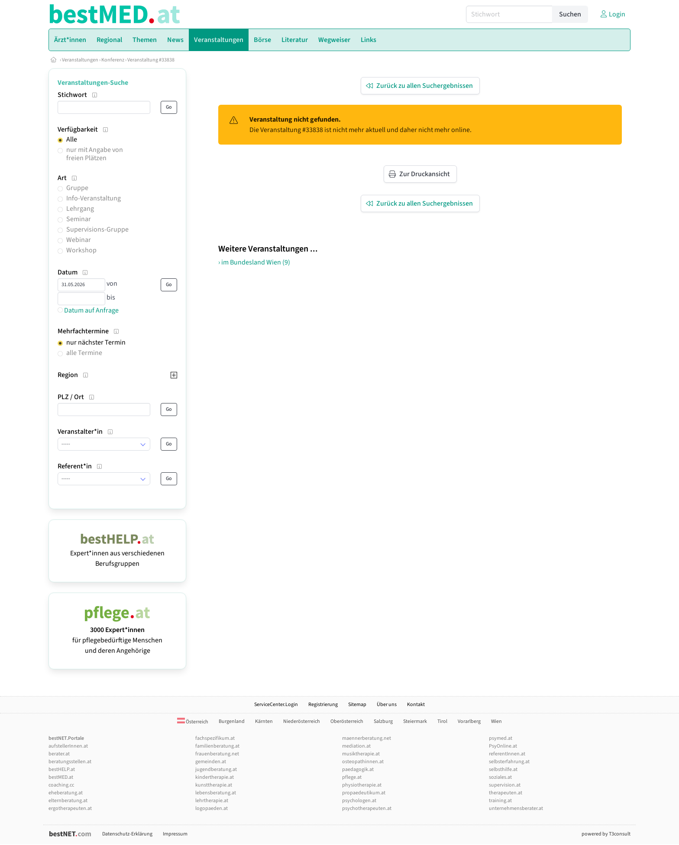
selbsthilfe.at (503, 769)
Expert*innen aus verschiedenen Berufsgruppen (117, 553)
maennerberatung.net (366, 738)
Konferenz (112, 60)
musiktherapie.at (361, 754)
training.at (500, 800)
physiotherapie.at (362, 785)
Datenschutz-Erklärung (127, 834)
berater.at (59, 754)
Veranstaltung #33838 (151, 60)
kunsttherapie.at (213, 785)
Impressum (175, 834)
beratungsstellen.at (69, 761)
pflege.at (352, 777)
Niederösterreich (301, 721)
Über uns (387, 704)
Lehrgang (80, 208)
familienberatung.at (217, 746)
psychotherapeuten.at (366, 808)
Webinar (78, 240)
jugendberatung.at (216, 769)
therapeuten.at (505, 793)
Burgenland (232, 721)
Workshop (81, 250)
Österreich (192, 722)
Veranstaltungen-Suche (93, 82)
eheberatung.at (65, 793)
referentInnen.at (507, 754)
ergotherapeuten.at (70, 808)
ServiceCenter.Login (276, 704)
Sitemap (357, 704)
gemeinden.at (210, 761)
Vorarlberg (469, 721)
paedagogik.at (358, 769)
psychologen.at (359, 800)
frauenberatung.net (217, 754)
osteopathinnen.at (363, 761)
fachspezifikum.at (215, 738)
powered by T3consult (606, 834)
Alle (71, 139)
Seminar (78, 219)
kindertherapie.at (214, 777)
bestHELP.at (61, 769)
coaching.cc (61, 785)
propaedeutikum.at (363, 793)
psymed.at (500, 738)
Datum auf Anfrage (88, 310)
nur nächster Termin (96, 342)
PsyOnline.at (503, 746)
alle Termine (84, 353)
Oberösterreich (346, 721)
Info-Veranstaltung (93, 198)
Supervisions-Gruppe (97, 229)
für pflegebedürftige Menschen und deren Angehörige (117, 635)
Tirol (442, 721)
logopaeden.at (211, 808)
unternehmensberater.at (516, 808)
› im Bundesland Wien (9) (254, 262)
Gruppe (77, 188)
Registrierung (323, 704)
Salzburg (383, 721)
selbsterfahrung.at (509, 761)
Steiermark (415, 721)
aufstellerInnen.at (68, 746)
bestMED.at (60, 777)
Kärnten (264, 721)
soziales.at (500, 777)
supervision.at (505, 785)
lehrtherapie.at (211, 800)
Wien (496, 721)
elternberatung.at (67, 800)
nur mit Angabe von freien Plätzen (94, 154)
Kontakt (416, 704)
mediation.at (356, 746)
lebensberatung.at (215, 793)
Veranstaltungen (80, 60)
